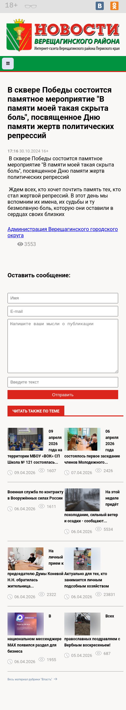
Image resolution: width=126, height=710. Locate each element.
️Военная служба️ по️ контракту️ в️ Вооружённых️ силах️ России (35, 505)
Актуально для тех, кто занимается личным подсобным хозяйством (86, 589)
